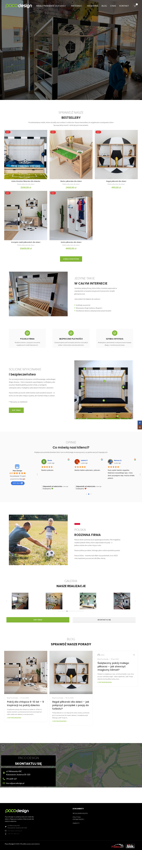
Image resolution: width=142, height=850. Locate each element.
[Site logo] (19, 6)
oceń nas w (18, 483)
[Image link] (17, 811)
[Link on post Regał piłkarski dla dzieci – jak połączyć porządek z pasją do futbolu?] (71, 672)
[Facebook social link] (140, 423)
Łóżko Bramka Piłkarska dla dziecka (25, 181)
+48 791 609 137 (13, 834)
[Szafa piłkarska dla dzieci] (71, 215)
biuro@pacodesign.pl (15, 831)
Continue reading (14, 718)
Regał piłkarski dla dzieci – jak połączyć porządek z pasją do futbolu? (70, 705)
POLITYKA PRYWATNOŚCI (78, 818)
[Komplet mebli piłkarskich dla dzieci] (25, 215)
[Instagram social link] (140, 427)
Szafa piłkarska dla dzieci (71, 242)
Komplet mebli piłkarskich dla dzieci (25, 242)
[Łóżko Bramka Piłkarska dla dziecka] (25, 154)
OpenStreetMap (131, 786)
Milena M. (113, 460)
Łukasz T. (47, 460)
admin (103, 655)
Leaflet (122, 786)
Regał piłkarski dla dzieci (116, 181)
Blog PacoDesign (12, 698)
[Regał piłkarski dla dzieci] (116, 154)
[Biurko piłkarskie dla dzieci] (71, 154)
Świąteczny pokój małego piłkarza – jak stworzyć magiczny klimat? (113, 666)
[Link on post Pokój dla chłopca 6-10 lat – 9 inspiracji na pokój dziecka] (25, 672)
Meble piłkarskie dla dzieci (25, 184)
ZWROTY (76, 823)
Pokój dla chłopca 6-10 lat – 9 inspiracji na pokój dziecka (25, 703)
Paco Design (17, 471)
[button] (6, 601)
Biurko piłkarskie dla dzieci (71, 181)
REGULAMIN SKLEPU (80, 813)
